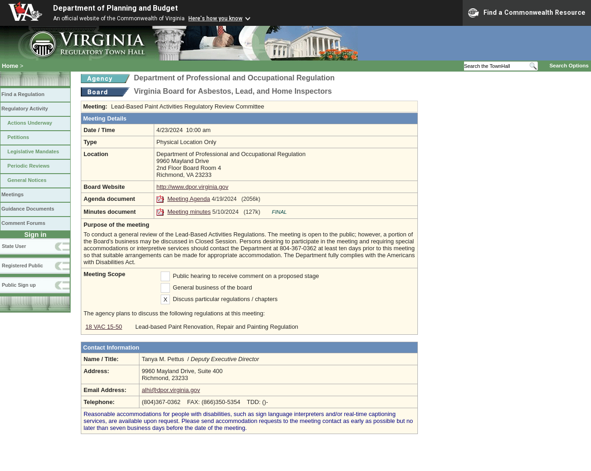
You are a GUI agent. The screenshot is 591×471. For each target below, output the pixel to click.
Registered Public (22, 265)
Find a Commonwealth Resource (526, 13)
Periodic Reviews (28, 166)
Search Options (569, 65)
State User (14, 246)
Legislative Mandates (33, 151)
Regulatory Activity (24, 108)
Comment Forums (23, 223)
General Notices (27, 180)
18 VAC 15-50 (103, 326)
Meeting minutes (189, 211)
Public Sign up (19, 285)
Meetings (12, 194)
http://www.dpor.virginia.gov (193, 186)
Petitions (18, 137)
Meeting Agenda (188, 198)
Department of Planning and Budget (115, 8)
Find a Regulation (22, 94)
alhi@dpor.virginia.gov (171, 389)
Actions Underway (29, 123)
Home (10, 65)
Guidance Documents (27, 208)
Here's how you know (215, 18)
